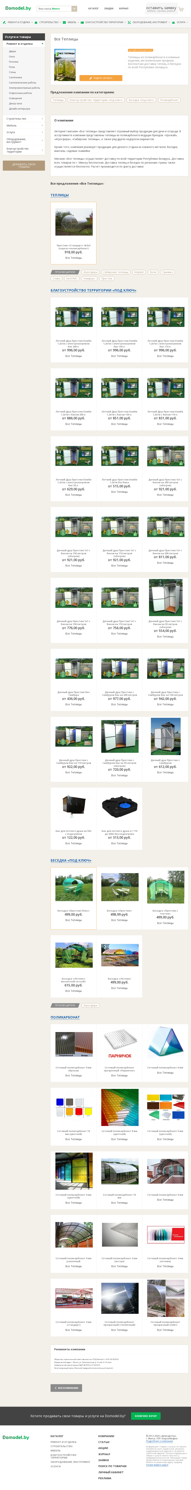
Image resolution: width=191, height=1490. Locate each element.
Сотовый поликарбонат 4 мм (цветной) (73, 1196)
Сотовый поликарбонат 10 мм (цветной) (73, 1133)
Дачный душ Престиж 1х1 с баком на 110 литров (119, 623)
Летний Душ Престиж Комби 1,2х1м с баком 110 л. (165, 413)
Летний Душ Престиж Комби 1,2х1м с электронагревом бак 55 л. (73, 482)
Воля (153, 272)
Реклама (104, 1478)
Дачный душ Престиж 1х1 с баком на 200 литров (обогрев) (165, 482)
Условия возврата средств (157, 1465)
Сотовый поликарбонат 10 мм (119, 1196)
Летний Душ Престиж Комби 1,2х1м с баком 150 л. (119, 413)
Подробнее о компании (159, 1441)
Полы (12, 67)
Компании (106, 1436)
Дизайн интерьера (19, 108)
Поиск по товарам (112, 1466)
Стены (12, 72)
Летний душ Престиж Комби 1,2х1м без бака (119, 481)
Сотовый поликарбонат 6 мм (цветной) (165, 1133)
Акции (103, 1448)
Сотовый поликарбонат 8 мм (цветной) (119, 1133)
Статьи (103, 1442)
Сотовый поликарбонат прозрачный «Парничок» (119, 1069)
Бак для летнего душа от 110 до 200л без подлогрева (119, 832)
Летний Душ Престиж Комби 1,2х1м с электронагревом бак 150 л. (119, 343)
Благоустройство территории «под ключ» (96, 100)
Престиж (106, 278)
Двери (12, 51)
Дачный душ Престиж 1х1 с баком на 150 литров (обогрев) (73, 553)
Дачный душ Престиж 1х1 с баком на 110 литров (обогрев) (119, 553)
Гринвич (167, 272)
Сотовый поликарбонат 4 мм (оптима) (165, 1260)
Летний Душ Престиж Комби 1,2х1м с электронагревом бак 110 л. (165, 343)
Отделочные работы (20, 93)
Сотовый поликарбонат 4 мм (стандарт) (73, 1323)
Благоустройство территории (103, 22)
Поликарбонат (169, 100)
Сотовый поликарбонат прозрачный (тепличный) (119, 1323)
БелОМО (71, 278)
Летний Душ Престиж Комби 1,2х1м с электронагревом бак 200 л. (73, 343)
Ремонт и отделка (18, 22)
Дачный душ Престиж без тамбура (73, 694)
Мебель (71, 22)
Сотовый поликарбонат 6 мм (165, 1067)
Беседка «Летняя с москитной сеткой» (73, 980)
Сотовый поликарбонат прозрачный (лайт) (165, 1323)
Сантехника (15, 77)
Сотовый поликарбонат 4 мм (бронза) (73, 1069)
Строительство (48, 22)
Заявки (103, 1460)
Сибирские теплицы (115, 272)
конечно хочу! (146, 1416)
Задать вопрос (100, 78)
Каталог (93, 8)
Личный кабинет (111, 1472)
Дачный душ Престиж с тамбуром (165, 762)
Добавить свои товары (23, 165)
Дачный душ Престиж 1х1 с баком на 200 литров (165, 552)
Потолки (13, 61)
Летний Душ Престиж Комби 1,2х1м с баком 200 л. (73, 413)
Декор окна (15, 103)
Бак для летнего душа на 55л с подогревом (73, 832)
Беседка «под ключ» (141, 100)
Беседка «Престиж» (119, 910)
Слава (56, 278)
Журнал (123, 8)
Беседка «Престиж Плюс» (73, 910)
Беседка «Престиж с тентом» (165, 912)
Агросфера (90, 272)
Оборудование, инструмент (149, 22)
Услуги (180, 22)
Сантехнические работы (22, 82)
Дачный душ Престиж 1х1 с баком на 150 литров (73, 623)
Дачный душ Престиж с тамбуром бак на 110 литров (73, 762)
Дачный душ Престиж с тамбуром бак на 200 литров (119, 694)
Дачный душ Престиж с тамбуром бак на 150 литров (165, 694)
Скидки (108, 8)
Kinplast (139, 272)
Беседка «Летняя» (119, 978)
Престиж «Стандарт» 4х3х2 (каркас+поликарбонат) (73, 247)
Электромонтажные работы (24, 87)
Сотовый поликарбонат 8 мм (165, 1194)
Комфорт (89, 278)
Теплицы (58, 100)
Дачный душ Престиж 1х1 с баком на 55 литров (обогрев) (165, 624)
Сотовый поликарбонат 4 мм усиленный (73, 1260)
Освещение (15, 98)
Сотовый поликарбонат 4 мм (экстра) (119, 1260)
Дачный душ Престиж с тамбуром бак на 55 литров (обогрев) (119, 763)
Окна (12, 56)
